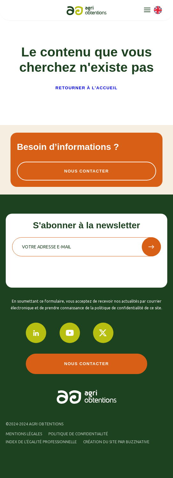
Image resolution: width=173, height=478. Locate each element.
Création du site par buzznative (116, 442)
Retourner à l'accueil (86, 87)
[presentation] (60, 268)
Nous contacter (86, 171)
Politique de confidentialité (78, 434)
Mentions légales (24, 434)
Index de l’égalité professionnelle (41, 442)
